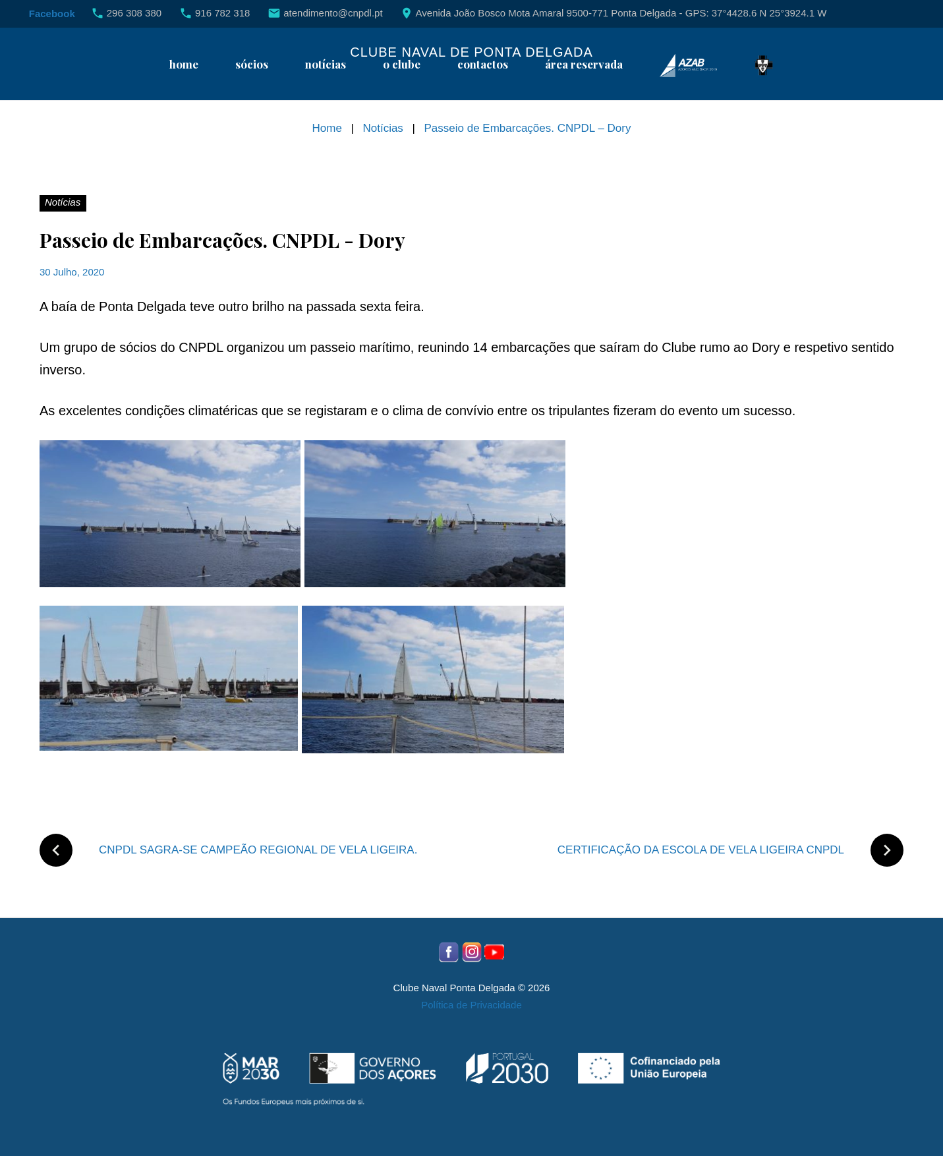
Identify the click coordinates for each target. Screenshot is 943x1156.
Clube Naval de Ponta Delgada (471, 52)
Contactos (482, 64)
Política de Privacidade (471, 1004)
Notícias (325, 64)
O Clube (401, 64)
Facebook (52, 13)
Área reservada (584, 64)
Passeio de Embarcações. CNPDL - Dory (222, 240)
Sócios (251, 64)
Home (183, 64)
